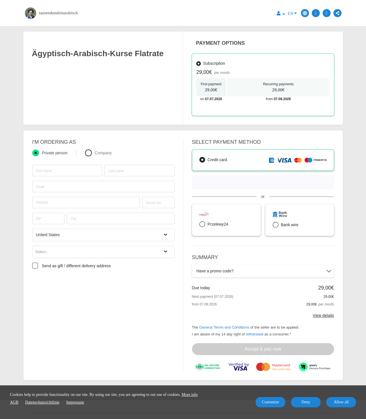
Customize (270, 402)
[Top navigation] (281, 14)
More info (190, 394)
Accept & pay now (262, 349)
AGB (14, 402)
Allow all (341, 402)
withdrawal (254, 334)
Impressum (75, 402)
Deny (306, 402)
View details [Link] (323, 315)
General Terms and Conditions (224, 327)
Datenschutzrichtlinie (42, 402)
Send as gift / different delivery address (76, 266)
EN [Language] (292, 13)
